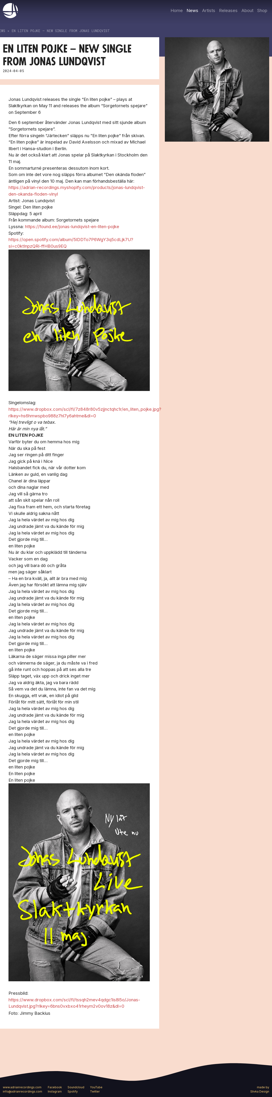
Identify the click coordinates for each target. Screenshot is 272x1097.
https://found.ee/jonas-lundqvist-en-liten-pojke (72, 226)
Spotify (73, 1091)
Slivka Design (259, 1091)
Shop (262, 10)
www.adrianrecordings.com (22, 1087)
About (247, 10)
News (192, 10)
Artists (208, 10)
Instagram (55, 1091)
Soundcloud (76, 1087)
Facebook (55, 1087)
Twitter (95, 1091)
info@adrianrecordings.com (22, 1091)
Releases (228, 10)
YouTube (96, 1087)
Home (177, 10)
